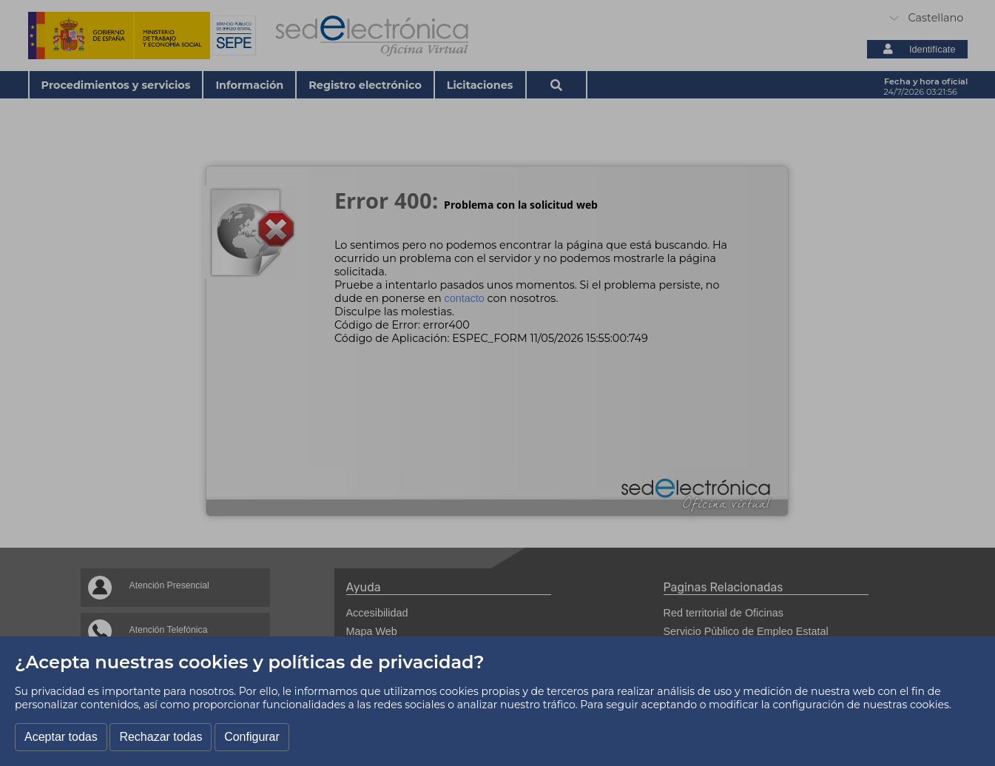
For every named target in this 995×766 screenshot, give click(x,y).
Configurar (252, 736)
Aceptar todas (61, 736)
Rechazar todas (160, 736)
